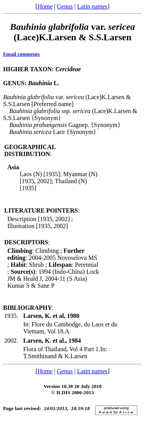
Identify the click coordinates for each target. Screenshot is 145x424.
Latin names (92, 6)
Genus (65, 6)
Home (45, 6)
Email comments (21, 54)
